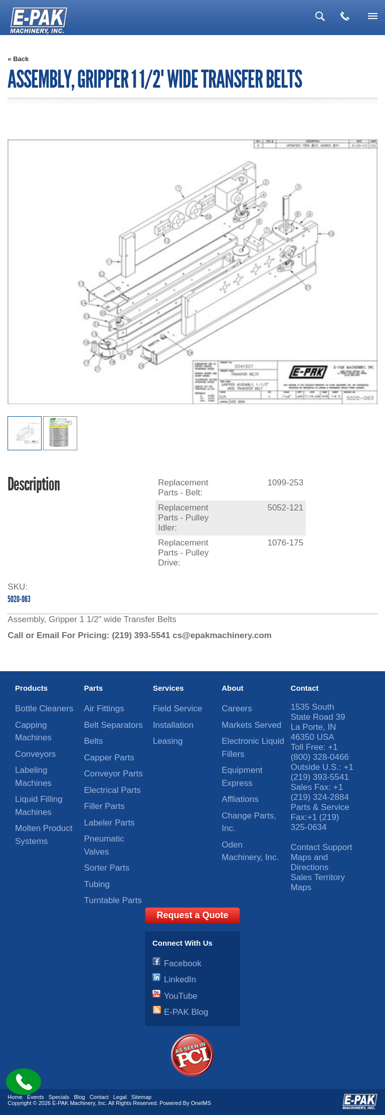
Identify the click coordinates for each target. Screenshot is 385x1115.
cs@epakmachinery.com (222, 635)
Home (15, 1097)
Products (31, 688)
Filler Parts (104, 806)
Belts (93, 741)
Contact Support (321, 847)
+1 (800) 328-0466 (320, 752)
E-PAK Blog (186, 1012)
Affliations (240, 799)
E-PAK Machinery (73, 1103)
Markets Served (251, 725)
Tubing (97, 884)
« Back (18, 59)
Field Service (177, 708)
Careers (237, 708)
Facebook (183, 963)
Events (35, 1097)
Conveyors (35, 754)
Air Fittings (104, 708)
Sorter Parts (107, 868)
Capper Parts (109, 757)
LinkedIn (180, 979)
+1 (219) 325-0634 (315, 822)
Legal (120, 1097)
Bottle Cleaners (44, 708)
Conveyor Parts (113, 773)
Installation (173, 725)
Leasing (168, 741)
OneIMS (201, 1103)
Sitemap (141, 1097)
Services (168, 688)
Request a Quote (192, 915)
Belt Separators (113, 725)
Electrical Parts (112, 790)
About (232, 688)
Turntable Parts (113, 900)
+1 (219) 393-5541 (322, 772)
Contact (305, 688)
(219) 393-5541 (141, 635)
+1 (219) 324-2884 (320, 792)
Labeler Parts (109, 822)
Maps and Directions (310, 862)
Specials (59, 1097)
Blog (79, 1097)
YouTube (181, 996)
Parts (93, 688)
